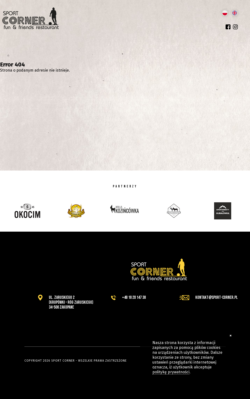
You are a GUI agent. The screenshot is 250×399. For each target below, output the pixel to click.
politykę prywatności (170, 372)
